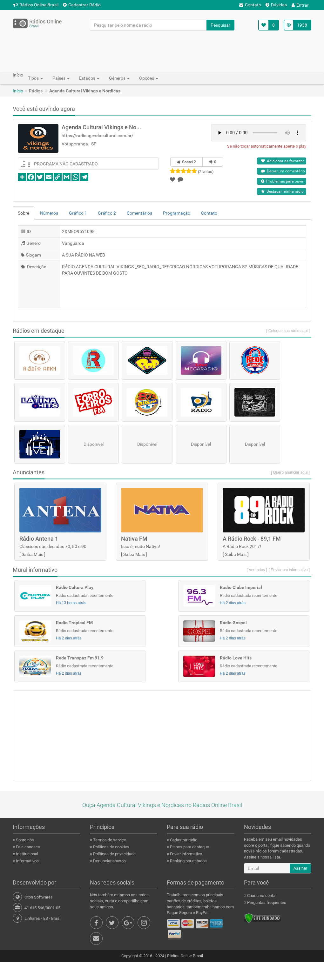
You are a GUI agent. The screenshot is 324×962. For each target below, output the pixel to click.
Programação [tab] (176, 213)
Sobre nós (24, 840)
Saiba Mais (32, 554)
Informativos (27, 860)
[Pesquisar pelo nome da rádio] (148, 25)
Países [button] (61, 78)
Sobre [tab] (23, 213)
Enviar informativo (185, 854)
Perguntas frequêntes (266, 902)
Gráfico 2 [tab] (107, 213)
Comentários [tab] (139, 213)
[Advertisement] (162, 51)
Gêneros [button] (119, 78)
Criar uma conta (260, 895)
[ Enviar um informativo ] (289, 570)
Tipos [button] (35, 78)
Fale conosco (27, 847)
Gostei (186, 162)
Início (18, 90)
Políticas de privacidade (114, 854)
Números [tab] (49, 213)
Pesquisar (220, 25)
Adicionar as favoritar (282, 161)
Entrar (300, 5)
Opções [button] (148, 78)
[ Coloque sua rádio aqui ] (288, 331)
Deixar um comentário (283, 171)
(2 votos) (206, 171)
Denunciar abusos (109, 860)
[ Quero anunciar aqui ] (290, 472)
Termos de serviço (109, 840)
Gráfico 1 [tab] (78, 213)
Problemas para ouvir (282, 181)
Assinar (300, 868)
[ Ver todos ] (257, 570)
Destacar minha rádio (282, 191)
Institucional (26, 854)
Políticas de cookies (110, 847)
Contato (250, 4)
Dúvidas (276, 4)
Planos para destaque (189, 847)
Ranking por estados (188, 860)
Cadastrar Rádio (82, 4)
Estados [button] (89, 78)
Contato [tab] (209, 213)
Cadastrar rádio (183, 840)
